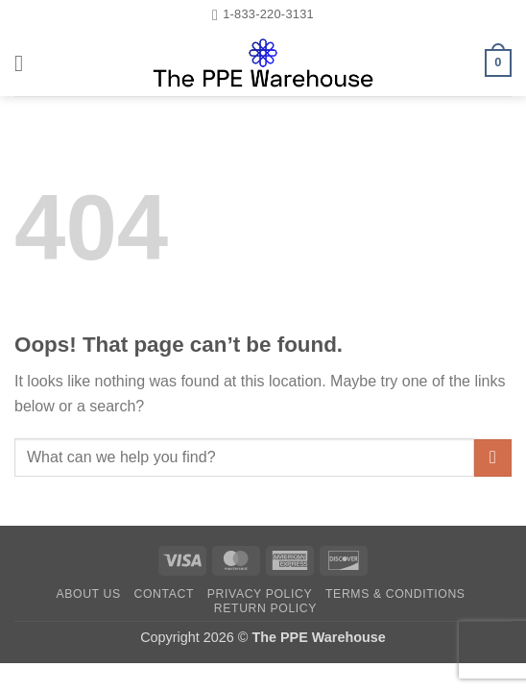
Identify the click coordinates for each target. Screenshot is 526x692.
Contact (163, 594)
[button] (25, 62)
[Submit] (493, 458)
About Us (88, 594)
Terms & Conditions (395, 594)
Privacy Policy (259, 594)
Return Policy (265, 608)
